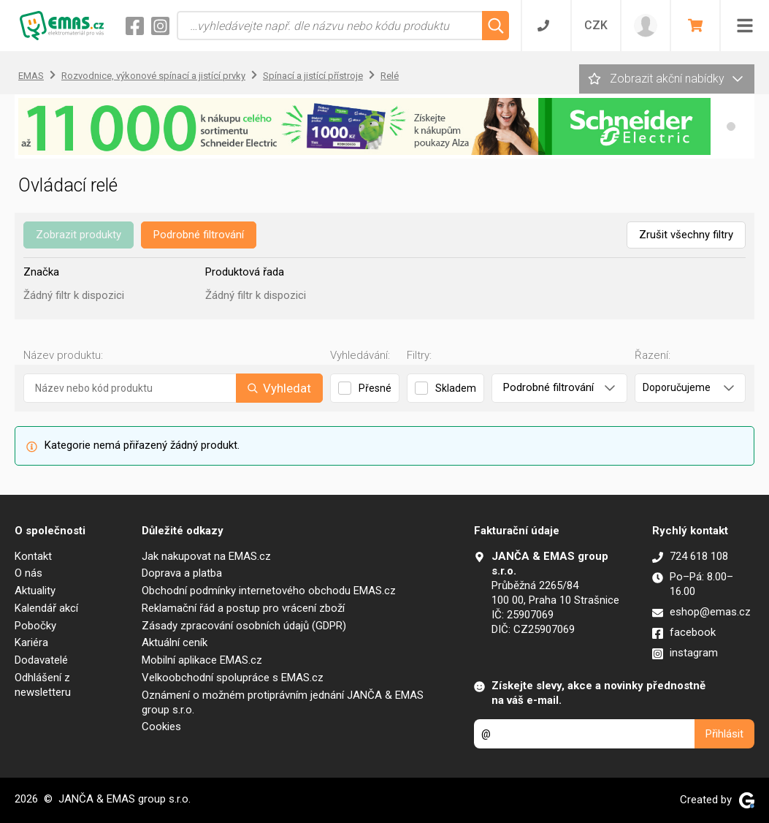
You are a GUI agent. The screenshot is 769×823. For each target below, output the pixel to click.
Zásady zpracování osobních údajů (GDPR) (244, 625)
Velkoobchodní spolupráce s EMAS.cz (233, 677)
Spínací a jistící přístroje (313, 75)
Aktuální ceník (174, 642)
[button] (731, 126)
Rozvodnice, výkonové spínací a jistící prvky (153, 75)
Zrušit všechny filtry (686, 234)
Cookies (161, 726)
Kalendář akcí (46, 608)
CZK (596, 25)
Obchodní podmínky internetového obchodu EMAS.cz (269, 590)
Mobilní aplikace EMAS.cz (202, 660)
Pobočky (35, 625)
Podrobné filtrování (198, 234)
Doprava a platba (182, 573)
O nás (28, 573)
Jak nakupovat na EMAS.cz (206, 556)
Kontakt (33, 556)
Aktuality (35, 590)
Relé (389, 75)
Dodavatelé (41, 660)
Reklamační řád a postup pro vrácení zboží (243, 608)
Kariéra (31, 642)
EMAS (31, 75)
